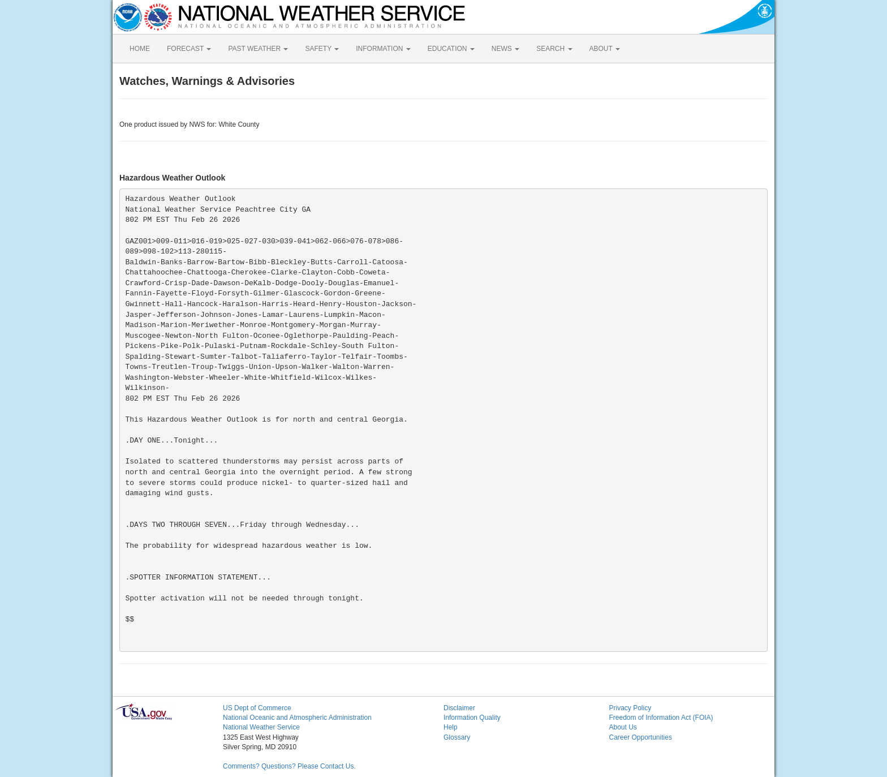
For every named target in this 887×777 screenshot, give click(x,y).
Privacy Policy (630, 708)
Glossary (457, 737)
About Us (623, 727)
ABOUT (604, 49)
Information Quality (472, 718)
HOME (140, 49)
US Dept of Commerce (257, 708)
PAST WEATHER (258, 49)
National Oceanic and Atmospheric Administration (297, 718)
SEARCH (554, 49)
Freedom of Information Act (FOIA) (661, 718)
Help (451, 727)
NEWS (505, 49)
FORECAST (189, 49)
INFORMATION (383, 49)
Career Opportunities (640, 737)
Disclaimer (459, 708)
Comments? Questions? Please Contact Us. (289, 766)
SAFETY (322, 49)
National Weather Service (261, 727)
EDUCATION (451, 49)
